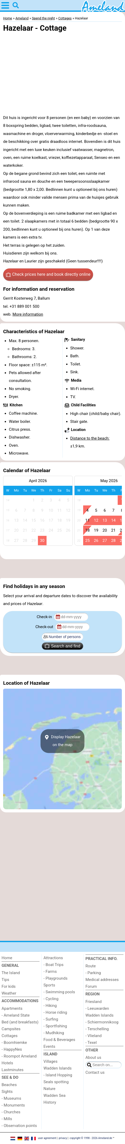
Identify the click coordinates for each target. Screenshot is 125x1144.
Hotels (7, 1063)
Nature (49, 1088)
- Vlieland (94, 1035)
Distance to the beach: (90, 438)
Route (91, 966)
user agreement (47, 1138)
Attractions (53, 958)
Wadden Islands (57, 1068)
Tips (5, 979)
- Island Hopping (57, 1075)
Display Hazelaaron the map (62, 741)
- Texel (91, 1042)
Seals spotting (56, 1082)
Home (7, 958)
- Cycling (50, 998)
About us (93, 1057)
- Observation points (19, 1125)
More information (28, 314)
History (49, 1102)
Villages (50, 1061)
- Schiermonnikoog (102, 1022)
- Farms (50, 971)
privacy (63, 1138)
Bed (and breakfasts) (20, 1022)
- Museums (11, 1098)
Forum (91, 986)
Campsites (11, 1029)
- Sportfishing (55, 1026)
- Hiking (50, 1005)
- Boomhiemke (14, 1042)
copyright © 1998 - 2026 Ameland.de (91, 1138)
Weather (9, 993)
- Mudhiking (53, 1032)
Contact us (95, 1072)
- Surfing (50, 1019)
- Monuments (13, 1105)
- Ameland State (16, 1015)
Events (49, 1046)
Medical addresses (102, 979)
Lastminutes (13, 1069)
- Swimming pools (59, 992)
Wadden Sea (54, 1095)
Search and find (62, 646)
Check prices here (48, 274)
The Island (11, 972)
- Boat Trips (53, 964)
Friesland (94, 1001)
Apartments (12, 1008)
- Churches (11, 1112)
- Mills (7, 1118)
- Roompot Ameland (19, 1056)
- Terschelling (97, 1029)
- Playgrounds (55, 978)
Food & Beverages (59, 1039)
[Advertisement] (62, 568)
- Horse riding (55, 1012)
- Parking (93, 972)
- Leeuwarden (97, 1008)
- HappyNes (12, 1049)
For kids (9, 986)
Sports (49, 985)
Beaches (9, 1084)
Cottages (10, 1035)
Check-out (44, 626)
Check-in (45, 616)
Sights (7, 1091)
